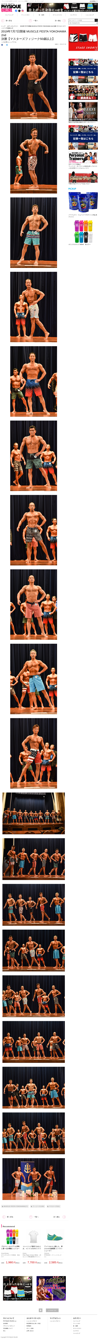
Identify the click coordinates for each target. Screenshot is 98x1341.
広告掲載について (8, 1328)
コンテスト (73, 15)
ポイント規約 (30, 1328)
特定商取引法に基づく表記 (34, 1323)
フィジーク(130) (38, 1206)
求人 (4, 1331)
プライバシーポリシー (9, 1326)
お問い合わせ (30, 1331)
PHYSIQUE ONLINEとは (9, 1321)
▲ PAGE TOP (52, 1310)
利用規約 (29, 1326)
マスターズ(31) (54, 1206)
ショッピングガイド (32, 1321)
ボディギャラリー (12, 26)
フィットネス (25, 15)
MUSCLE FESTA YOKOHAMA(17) (16, 1206)
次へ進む (60, 20)
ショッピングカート (55, 1321)
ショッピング (90, 15)
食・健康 (41, 15)
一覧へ (33, 20)
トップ (3, 26)
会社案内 (5, 1323)
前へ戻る (6, 20)
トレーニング (9, 15)
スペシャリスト (57, 15)
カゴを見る (94, 1)
